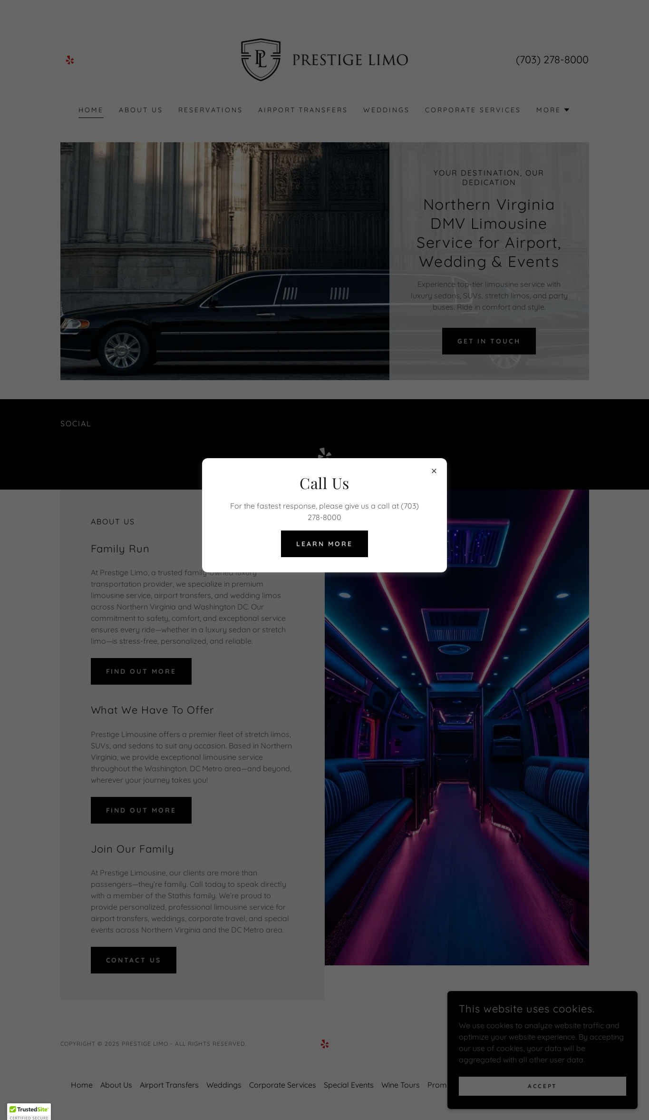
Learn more (324, 544)
